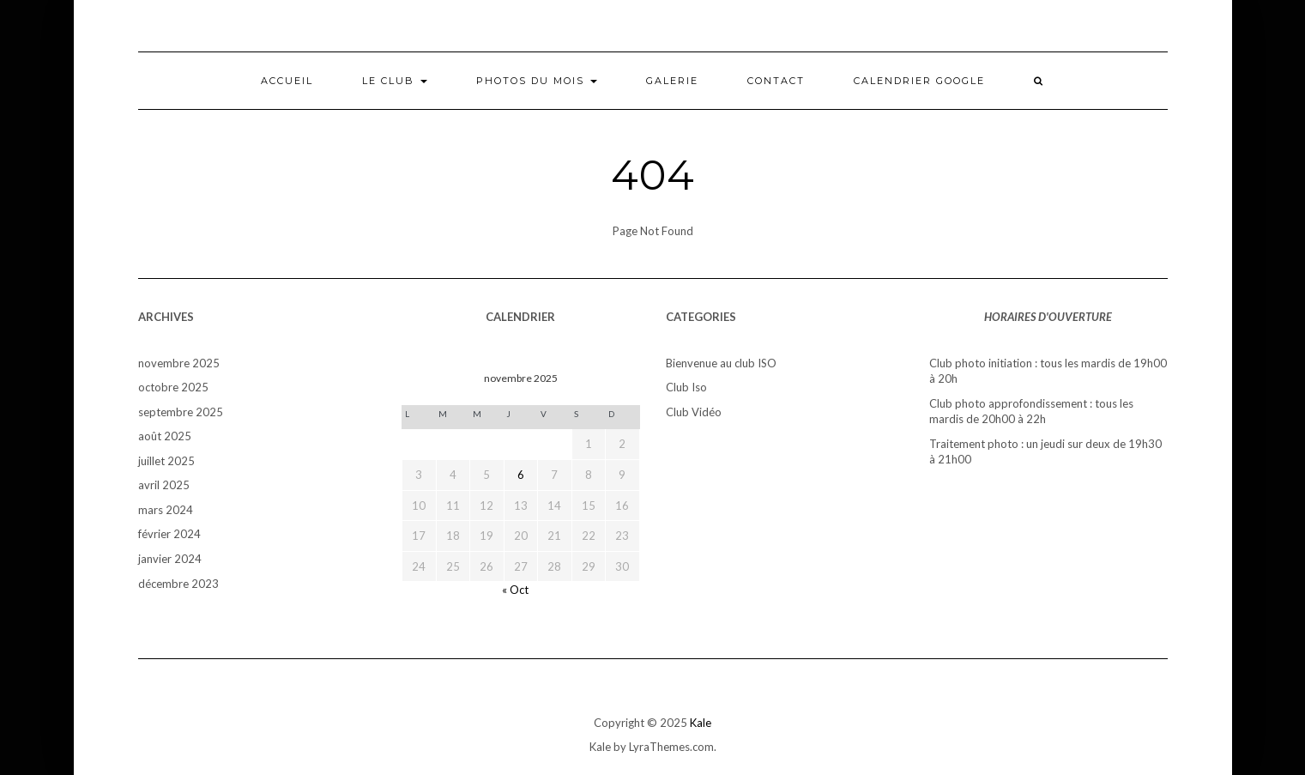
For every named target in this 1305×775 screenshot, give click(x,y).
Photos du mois (536, 81)
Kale (700, 723)
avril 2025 (164, 485)
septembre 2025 (180, 412)
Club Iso (686, 387)
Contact (776, 81)
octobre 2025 (173, 387)
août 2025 (164, 436)
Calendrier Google (919, 81)
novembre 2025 (179, 363)
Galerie (672, 81)
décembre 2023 (178, 583)
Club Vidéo (694, 412)
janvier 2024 (170, 559)
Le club (394, 81)
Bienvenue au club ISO (721, 363)
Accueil (287, 81)
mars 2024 (165, 510)
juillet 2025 (166, 461)
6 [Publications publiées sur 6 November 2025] (520, 474)
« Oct (515, 589)
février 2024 (169, 534)
